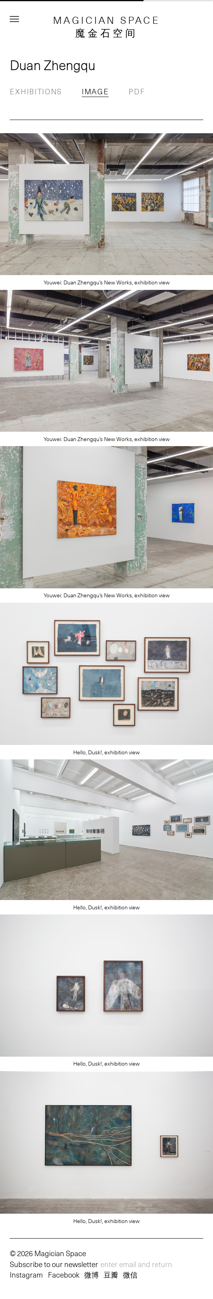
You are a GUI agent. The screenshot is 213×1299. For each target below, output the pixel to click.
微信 (130, 1274)
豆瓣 (111, 1274)
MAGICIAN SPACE (106, 19)
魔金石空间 (106, 32)
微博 (91, 1274)
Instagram (26, 1274)
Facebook (63, 1274)
